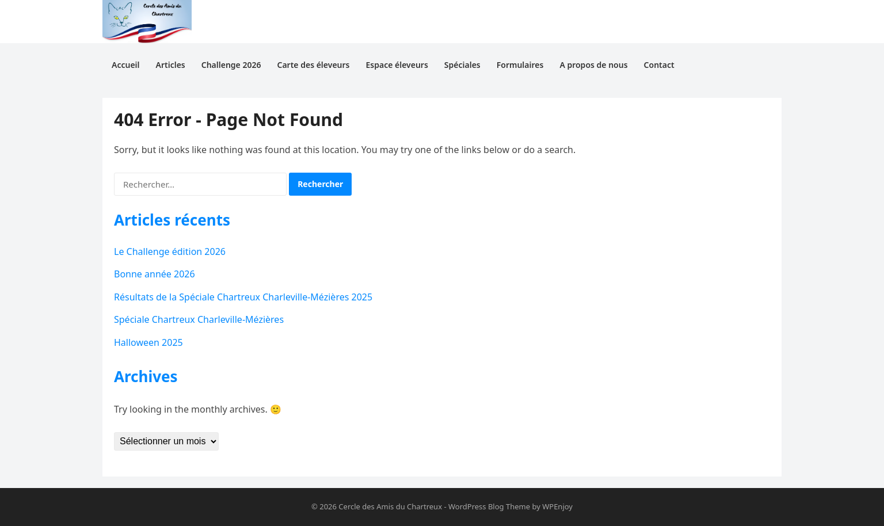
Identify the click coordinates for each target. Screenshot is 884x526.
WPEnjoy (557, 506)
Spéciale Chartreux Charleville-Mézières (199, 319)
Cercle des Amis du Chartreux (390, 506)
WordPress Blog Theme (489, 506)
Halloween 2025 (148, 342)
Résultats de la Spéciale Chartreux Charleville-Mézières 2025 (243, 297)
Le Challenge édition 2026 (170, 251)
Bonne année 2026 (154, 274)
